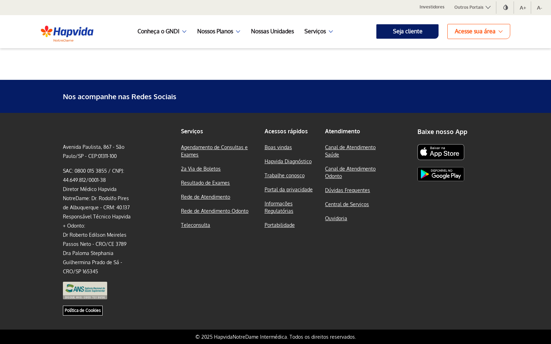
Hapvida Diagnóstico (288, 161)
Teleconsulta (195, 225)
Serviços (192, 131)
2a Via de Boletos (201, 169)
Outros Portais (473, 7)
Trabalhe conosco (285, 175)
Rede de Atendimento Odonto (214, 211)
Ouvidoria (336, 218)
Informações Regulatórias (279, 207)
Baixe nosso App (442, 131)
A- (539, 7)
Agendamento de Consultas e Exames (214, 151)
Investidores (432, 6)
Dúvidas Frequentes (347, 190)
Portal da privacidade (289, 189)
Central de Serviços (347, 204)
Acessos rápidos (286, 131)
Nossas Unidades (272, 31)
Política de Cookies (83, 310)
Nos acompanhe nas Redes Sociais (119, 96)
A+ (523, 7)
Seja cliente (407, 31)
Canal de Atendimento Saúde (350, 151)
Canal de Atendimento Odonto (350, 172)
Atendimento (342, 131)
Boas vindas (278, 147)
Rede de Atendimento (205, 197)
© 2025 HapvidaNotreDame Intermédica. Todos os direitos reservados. (275, 337)
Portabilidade (280, 225)
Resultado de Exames (205, 183)
